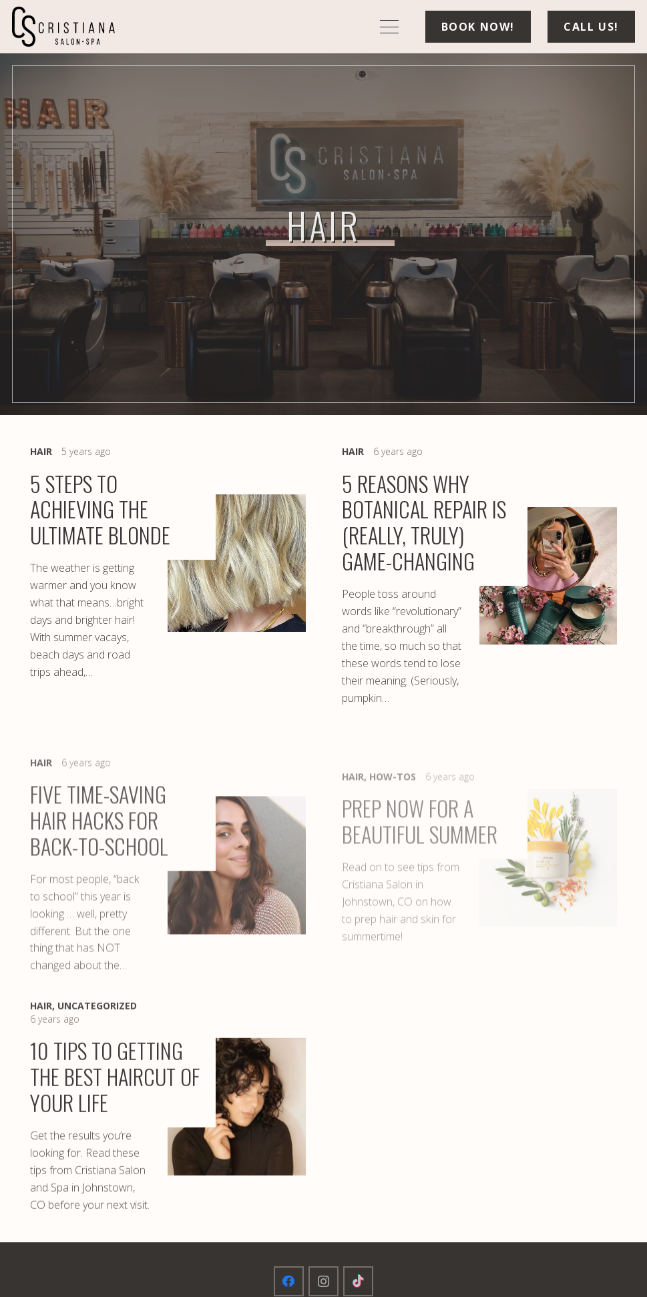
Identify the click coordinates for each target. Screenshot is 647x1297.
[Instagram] (323, 1281)
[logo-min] (63, 27)
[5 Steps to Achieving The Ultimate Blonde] (168, 576)
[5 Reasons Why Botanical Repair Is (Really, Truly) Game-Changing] (480, 576)
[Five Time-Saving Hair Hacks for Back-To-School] (168, 894)
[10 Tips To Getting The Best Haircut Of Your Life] (168, 1114)
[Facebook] (289, 1281)
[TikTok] (358, 1281)
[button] (390, 26)
